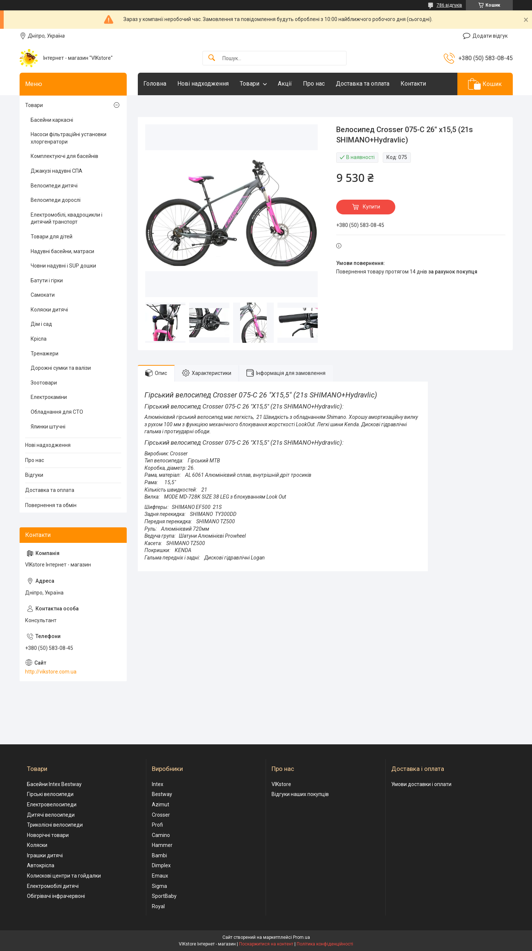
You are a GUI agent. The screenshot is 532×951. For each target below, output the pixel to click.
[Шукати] (212, 58)
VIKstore (281, 784)
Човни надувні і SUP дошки (63, 266)
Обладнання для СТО (57, 412)
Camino (161, 835)
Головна (154, 83)
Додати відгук (490, 36)
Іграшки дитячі (45, 855)
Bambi (159, 855)
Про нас (314, 83)
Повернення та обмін (50, 505)
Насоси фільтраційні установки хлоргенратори (68, 138)
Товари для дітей (51, 237)
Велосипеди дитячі (54, 186)
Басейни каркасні (52, 120)
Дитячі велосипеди (51, 815)
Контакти (413, 83)
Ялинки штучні (48, 427)
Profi (157, 825)
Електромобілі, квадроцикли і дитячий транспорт (66, 218)
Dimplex (161, 865)
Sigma (159, 886)
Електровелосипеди (51, 804)
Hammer (162, 845)
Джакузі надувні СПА (56, 171)
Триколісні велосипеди (55, 825)
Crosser (161, 815)
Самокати (43, 295)
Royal (158, 906)
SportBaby (164, 896)
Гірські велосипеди (50, 794)
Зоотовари (44, 383)
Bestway (162, 794)
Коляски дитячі (49, 310)
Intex (157, 784)
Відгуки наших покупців (300, 794)
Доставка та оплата (362, 83)
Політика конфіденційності (325, 944)
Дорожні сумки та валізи (61, 368)
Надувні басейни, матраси (62, 251)
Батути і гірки (47, 280)
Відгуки (34, 475)
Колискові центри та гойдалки (64, 876)
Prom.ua (301, 937)
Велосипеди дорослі (56, 200)
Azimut (160, 804)
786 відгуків (449, 5)
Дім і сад (41, 324)
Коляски (37, 845)
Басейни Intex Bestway (54, 784)
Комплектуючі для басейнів (64, 156)
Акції (285, 83)
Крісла (39, 339)
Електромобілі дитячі (53, 886)
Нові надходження (203, 83)
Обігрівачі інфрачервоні (56, 896)
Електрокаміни (49, 397)
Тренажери (44, 353)
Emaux (160, 876)
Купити (371, 207)
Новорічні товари (48, 835)
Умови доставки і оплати (421, 784)
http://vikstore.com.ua (50, 672)
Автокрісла (40, 865)
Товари (249, 83)
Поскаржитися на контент (266, 944)
